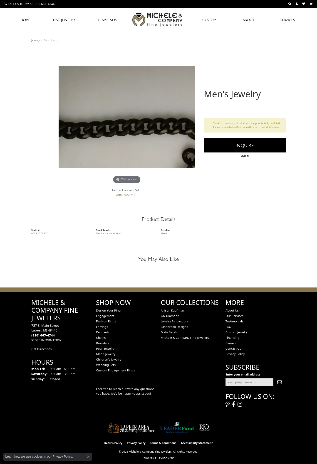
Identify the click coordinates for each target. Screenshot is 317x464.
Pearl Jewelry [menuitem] (105, 348)
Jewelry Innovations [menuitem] (175, 321)
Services (287, 19)
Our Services (234, 316)
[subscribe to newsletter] (279, 382)
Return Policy (113, 443)
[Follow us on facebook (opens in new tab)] (233, 404)
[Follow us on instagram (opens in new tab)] (240, 404)
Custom (209, 19)
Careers (230, 343)
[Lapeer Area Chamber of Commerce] (131, 427)
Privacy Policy (235, 354)
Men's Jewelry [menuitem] (105, 354)
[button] (289, 4)
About (248, 19)
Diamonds (107, 19)
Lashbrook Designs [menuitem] (174, 327)
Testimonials (234, 321)
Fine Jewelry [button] (64, 19)
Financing (232, 338)
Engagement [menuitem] (105, 316)
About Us (232, 310)
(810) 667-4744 (125, 195)
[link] (30, 4)
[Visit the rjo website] (204, 427)
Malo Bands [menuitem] (169, 332)
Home (25, 19)
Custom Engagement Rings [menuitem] (115, 370)
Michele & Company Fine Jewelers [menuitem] (185, 338)
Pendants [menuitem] (102, 332)
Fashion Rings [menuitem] (106, 321)
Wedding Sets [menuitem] (106, 365)
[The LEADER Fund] (177, 427)
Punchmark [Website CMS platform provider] (166, 457)
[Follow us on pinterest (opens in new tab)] (227, 404)
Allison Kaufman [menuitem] (172, 310)
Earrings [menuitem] (102, 327)
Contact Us (233, 348)
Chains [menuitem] (101, 338)
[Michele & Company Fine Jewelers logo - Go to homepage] (158, 19)
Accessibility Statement (197, 443)
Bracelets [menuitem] (102, 343)
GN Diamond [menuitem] (170, 316)
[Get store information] (46, 340)
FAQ (228, 327)
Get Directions (41, 349)
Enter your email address (242, 374)
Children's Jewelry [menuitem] (108, 359)
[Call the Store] (43, 335)
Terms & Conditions (163, 443)
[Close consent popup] (88, 456)
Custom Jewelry (236, 332)
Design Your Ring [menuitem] (108, 310)
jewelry (35, 40)
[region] (127, 117)
